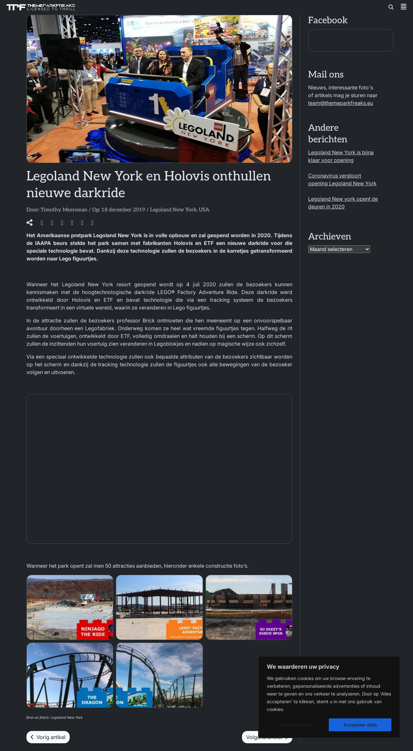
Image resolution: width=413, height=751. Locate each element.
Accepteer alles (360, 724)
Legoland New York (173, 210)
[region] (329, 697)
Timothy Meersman (64, 210)
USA (204, 210)
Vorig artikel (48, 737)
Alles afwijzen (296, 724)
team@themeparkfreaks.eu (340, 103)
